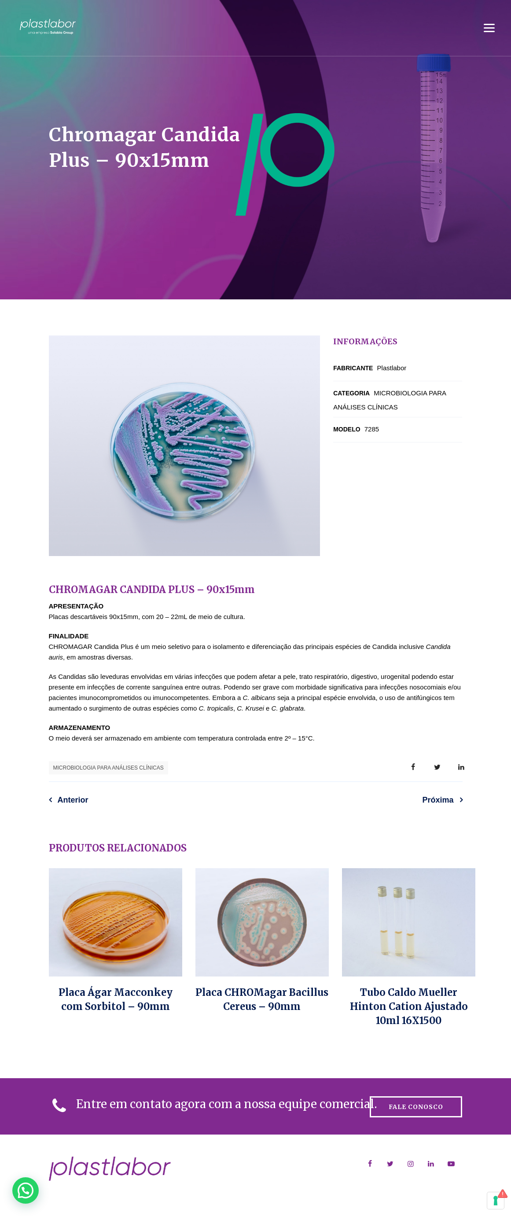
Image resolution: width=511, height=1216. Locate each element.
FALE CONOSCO (416, 1107)
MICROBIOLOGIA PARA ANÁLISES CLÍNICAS (108, 768)
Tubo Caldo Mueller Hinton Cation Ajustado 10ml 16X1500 (409, 1006)
